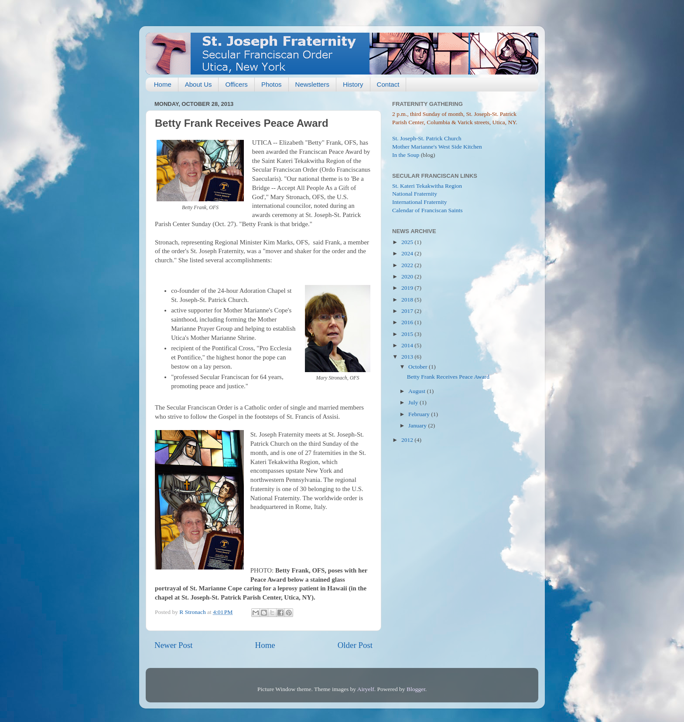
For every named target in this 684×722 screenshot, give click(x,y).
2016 (407, 322)
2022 (407, 265)
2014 (407, 345)
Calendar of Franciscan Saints (427, 210)
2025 (407, 242)
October (418, 366)
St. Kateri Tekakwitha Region (427, 186)
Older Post (355, 645)
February (419, 414)
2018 (407, 299)
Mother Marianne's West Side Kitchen (437, 146)
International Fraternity (419, 202)
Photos (271, 84)
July (414, 402)
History (353, 84)
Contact (388, 84)
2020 (407, 276)
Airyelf (365, 689)
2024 (407, 253)
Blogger (416, 689)
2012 (407, 440)
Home (162, 84)
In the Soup (405, 155)
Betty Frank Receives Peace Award (448, 376)
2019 (407, 288)
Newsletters (312, 84)
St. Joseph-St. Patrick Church (427, 138)
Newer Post (173, 645)
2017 (407, 311)
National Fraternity (414, 193)
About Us (198, 84)
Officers (236, 84)
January (418, 425)
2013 (407, 356)
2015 (407, 334)
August (417, 391)
